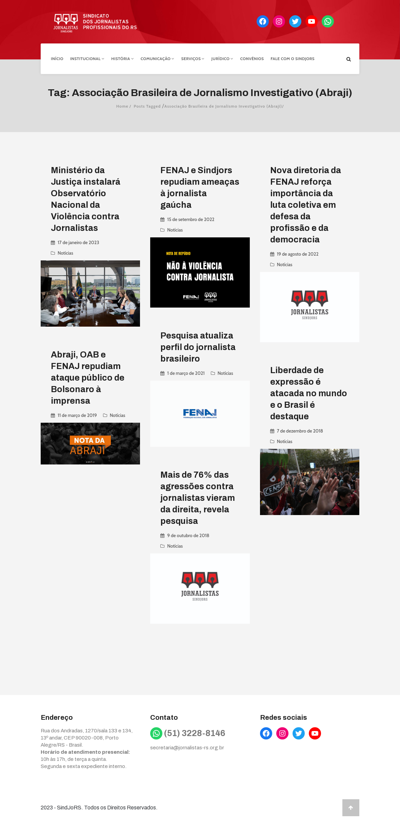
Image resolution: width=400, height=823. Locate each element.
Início (57, 58)
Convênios (252, 58)
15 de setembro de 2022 (190, 219)
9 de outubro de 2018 (188, 535)
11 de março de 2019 (77, 415)
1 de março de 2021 (185, 373)
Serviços (193, 58)
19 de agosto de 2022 (298, 254)
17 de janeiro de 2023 (78, 242)
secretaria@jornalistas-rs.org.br (187, 747)
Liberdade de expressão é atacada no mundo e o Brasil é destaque (308, 393)
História (122, 58)
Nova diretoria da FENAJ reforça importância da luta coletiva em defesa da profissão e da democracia (305, 205)
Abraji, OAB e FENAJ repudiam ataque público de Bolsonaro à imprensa (87, 377)
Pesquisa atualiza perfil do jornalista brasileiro (198, 347)
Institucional (87, 58)
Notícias (65, 253)
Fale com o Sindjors (293, 58)
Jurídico (223, 58)
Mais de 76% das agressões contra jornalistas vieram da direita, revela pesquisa (197, 498)
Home (122, 106)
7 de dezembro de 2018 (300, 431)
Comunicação (158, 58)
